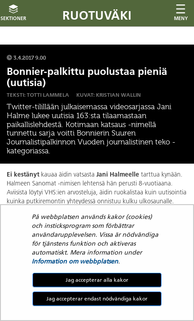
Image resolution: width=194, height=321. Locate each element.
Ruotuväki (97, 15)
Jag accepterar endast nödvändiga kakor (97, 298)
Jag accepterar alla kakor (97, 279)
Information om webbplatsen (75, 261)
